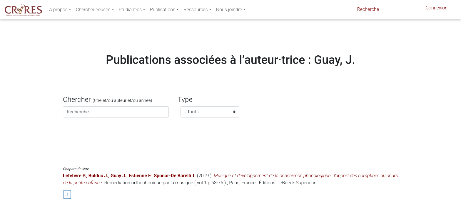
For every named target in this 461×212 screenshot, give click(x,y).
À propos (58, 11)
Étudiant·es (130, 11)
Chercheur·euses (93, 11)
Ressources (195, 11)
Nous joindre (229, 11)
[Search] (387, 9)
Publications (162, 11)
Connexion (436, 9)
